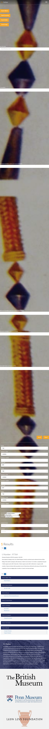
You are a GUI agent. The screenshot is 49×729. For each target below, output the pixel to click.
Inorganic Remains (7, 630)
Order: (3, 529)
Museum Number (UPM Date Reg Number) (11, 163)
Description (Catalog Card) (8, 365)
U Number (2, 87)
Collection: (4, 523)
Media (2, 514)
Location (3, 513)
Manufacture (5, 610)
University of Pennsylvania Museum (10, 595)
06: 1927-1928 (6, 588)
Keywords (3, 46)
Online (4, 2)
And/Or (3, 462)
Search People (4, 24)
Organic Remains (6, 632)
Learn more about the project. (31, 664)
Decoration (5, 608)
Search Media (4, 20)
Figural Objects (6, 580)
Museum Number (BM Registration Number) (12, 310)
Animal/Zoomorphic (7, 618)
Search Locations (5, 15)
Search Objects (4, 11)
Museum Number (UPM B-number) (9, 331)
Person (3, 516)
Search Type (4, 451)
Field (2, 445)
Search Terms (5, 457)
